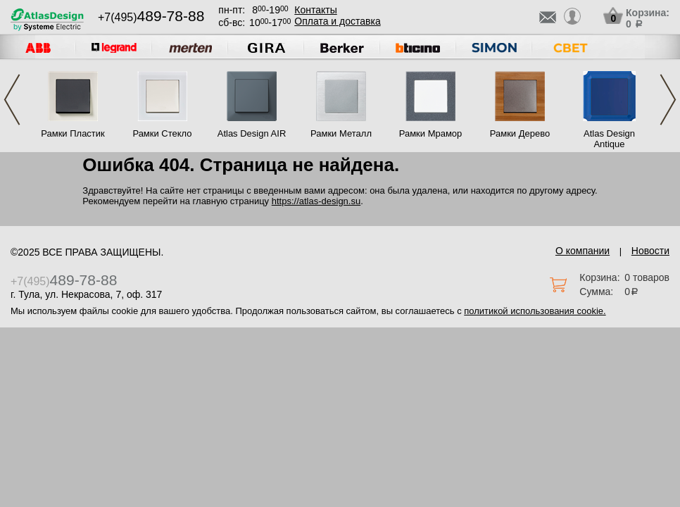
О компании (582, 250)
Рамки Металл (341, 133)
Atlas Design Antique (609, 138)
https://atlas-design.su (316, 201)
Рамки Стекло (161, 133)
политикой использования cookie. (534, 311)
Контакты (315, 9)
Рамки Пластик (73, 133)
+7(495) (151, 17)
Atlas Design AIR (252, 133)
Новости (650, 250)
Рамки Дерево (520, 133)
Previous (12, 99)
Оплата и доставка (337, 21)
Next (668, 99)
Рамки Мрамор (430, 133)
